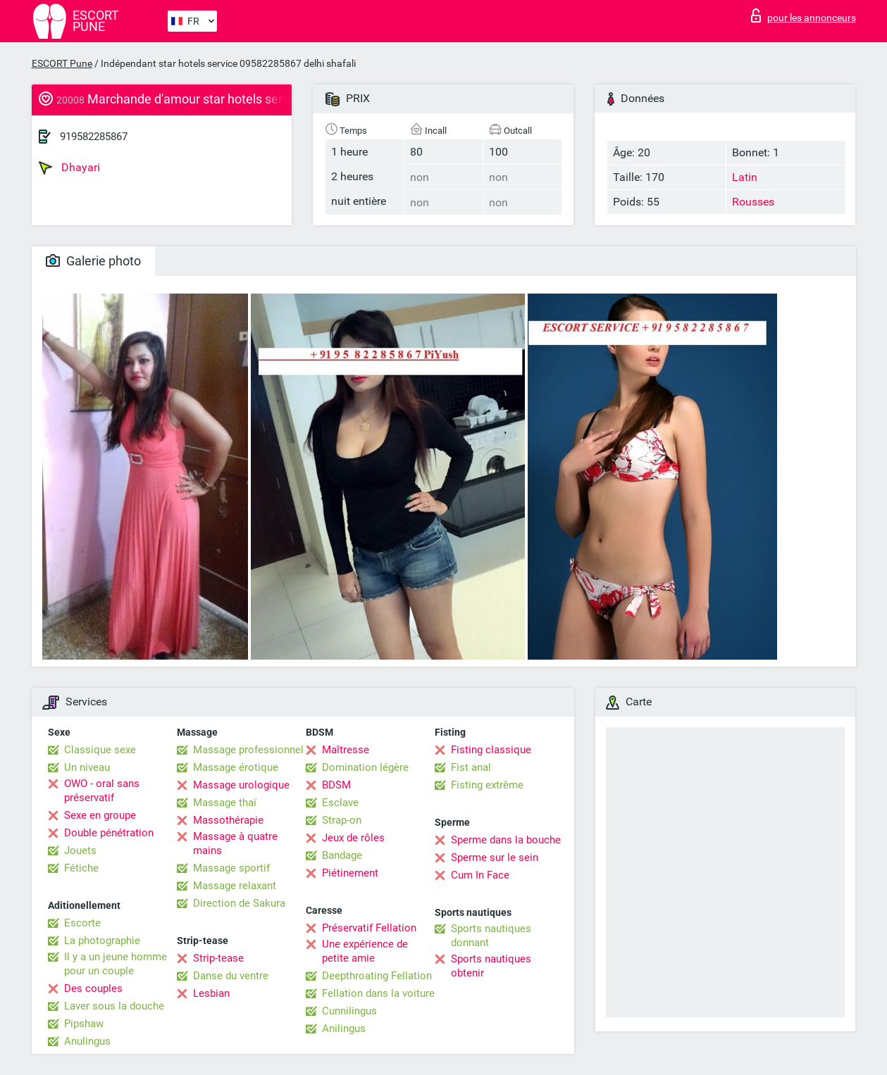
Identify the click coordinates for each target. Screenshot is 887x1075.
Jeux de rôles (353, 837)
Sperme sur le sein (494, 857)
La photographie (102, 940)
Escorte (82, 923)
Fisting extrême (487, 785)
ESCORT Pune (62, 63)
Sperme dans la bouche (506, 840)
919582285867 (94, 136)
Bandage (342, 855)
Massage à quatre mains (235, 843)
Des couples (93, 988)
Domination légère (365, 767)
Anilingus (344, 1028)
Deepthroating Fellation (377, 975)
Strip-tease (218, 958)
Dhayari (69, 168)
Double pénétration (109, 832)
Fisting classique (491, 749)
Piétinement (350, 873)
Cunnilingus (349, 1011)
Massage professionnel (248, 749)
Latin (744, 177)
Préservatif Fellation (369, 928)
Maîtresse (345, 749)
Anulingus (87, 1041)
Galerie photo (93, 260)
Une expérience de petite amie (365, 951)
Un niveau (87, 767)
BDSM (336, 785)
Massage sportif (231, 868)
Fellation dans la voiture (378, 993)
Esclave (340, 802)
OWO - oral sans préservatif (101, 790)
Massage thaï (224, 802)
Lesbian (211, 993)
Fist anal (471, 767)
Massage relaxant (234, 885)
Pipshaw (84, 1023)
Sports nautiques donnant (491, 935)
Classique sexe (100, 749)
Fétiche (81, 868)
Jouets (80, 850)
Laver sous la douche (114, 1006)
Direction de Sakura (239, 903)
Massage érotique (235, 767)
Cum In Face (480, 875)
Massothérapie (228, 820)
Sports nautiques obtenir (491, 966)
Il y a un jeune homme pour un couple (115, 963)
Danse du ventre (230, 975)
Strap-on (341, 820)
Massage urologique (241, 785)
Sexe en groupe (100, 815)
